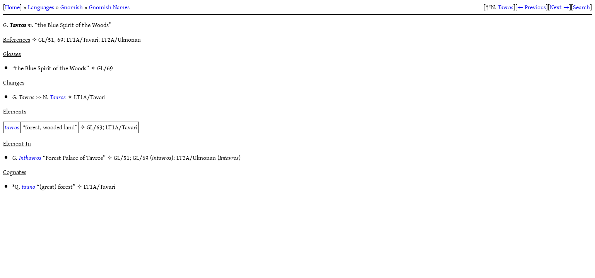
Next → (559, 7)
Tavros (505, 7)
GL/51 (122, 157)
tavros (12, 127)
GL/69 (105, 68)
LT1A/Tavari (90, 97)
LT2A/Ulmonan (196, 157)
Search (581, 7)
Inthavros (30, 157)
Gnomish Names (109, 7)
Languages (41, 7)
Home (12, 7)
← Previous (531, 7)
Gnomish (71, 7)
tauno (28, 186)
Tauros (58, 97)
